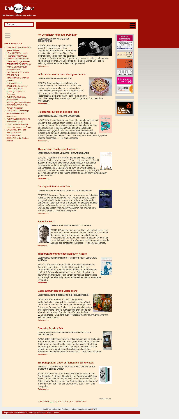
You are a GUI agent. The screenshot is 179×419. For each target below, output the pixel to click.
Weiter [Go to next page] (78, 402)
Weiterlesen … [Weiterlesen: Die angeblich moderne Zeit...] (43, 213)
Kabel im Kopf (46, 221)
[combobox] (19, 24)
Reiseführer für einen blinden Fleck (58, 111)
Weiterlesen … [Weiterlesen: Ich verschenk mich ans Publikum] (43, 66)
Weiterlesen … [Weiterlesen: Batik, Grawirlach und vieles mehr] (43, 320)
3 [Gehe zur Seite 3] (55, 402)
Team (49, 413)
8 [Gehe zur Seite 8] (67, 402)
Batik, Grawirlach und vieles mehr (57, 290)
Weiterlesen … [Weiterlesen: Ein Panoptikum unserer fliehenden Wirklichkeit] (43, 389)
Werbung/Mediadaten (37, 413)
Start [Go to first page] (40, 402)
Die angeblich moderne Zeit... (55, 186)
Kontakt (55, 413)
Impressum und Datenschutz (16, 413)
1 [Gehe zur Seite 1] (51, 402)
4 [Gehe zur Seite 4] (58, 402)
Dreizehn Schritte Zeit (50, 328)
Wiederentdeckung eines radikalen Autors (62, 253)
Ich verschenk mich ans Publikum (57, 34)
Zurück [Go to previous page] (46, 402)
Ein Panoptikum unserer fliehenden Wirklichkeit (66, 362)
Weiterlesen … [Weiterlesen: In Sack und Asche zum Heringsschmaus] (43, 104)
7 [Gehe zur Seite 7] (65, 402)
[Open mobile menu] (132, 25)
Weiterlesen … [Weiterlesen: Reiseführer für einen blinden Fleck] (43, 141)
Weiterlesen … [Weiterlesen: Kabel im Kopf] (43, 246)
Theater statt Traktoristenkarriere (57, 149)
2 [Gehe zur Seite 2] (53, 402)
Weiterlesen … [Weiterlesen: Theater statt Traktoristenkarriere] (43, 178)
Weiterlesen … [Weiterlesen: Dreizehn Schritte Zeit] (43, 354)
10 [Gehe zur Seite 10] (73, 402)
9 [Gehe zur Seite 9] (70, 402)
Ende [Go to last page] (84, 402)
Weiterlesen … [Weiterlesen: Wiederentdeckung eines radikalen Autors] (43, 283)
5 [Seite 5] (60, 402)
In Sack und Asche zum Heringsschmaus (62, 74)
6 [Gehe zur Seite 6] (63, 402)
